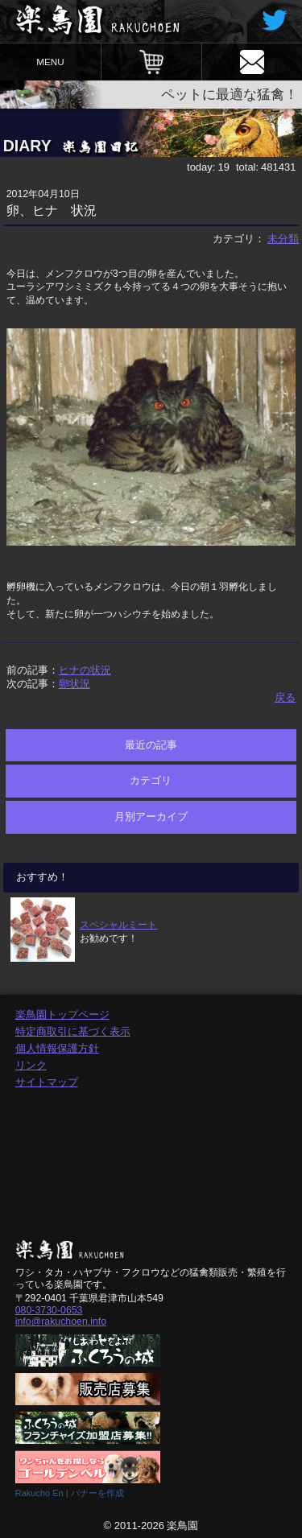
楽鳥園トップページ (62, 1014)
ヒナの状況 (85, 670)
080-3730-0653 (49, 1310)
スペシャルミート (118, 924)
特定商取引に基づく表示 (72, 1031)
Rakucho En (39, 1493)
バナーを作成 (97, 1493)
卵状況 (74, 684)
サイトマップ (46, 1082)
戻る (285, 697)
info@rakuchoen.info (60, 1321)
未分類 (283, 239)
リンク (31, 1065)
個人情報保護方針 (57, 1048)
